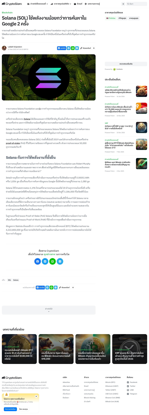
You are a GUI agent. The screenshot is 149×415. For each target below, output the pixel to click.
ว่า (40, 109)
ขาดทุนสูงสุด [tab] (133, 18)
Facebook (132, 382)
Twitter (131, 386)
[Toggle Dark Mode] (123, 4)
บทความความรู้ (92, 3)
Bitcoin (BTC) (110, 382)
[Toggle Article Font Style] (94, 48)
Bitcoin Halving (89, 397)
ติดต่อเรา (66, 397)
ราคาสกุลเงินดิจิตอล (91, 382)
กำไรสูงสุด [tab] (122, 18)
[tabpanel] (126, 41)
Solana (27, 119)
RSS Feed (66, 390)
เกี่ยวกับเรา (66, 394)
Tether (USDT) (110, 390)
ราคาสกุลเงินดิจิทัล (61, 3)
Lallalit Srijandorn (15, 47)
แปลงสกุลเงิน (88, 394)
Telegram (132, 394)
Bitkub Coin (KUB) (112, 401)
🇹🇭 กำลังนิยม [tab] (110, 18)
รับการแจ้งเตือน (10, 409)
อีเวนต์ (78, 3)
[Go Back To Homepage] (12, 3)
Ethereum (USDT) (111, 386)
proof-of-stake (13, 143)
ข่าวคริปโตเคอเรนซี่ (37, 3)
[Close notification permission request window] (36, 396)
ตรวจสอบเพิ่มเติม (126, 63)
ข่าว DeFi (87, 401)
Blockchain (7, 12)
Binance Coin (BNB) (112, 397)
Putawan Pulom (110, 96)
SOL (9, 280)
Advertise (66, 382)
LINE (130, 390)
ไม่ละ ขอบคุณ (23, 409)
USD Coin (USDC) (111, 394)
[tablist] (126, 17)
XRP (106, 123)
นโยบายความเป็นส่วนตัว (71, 386)
